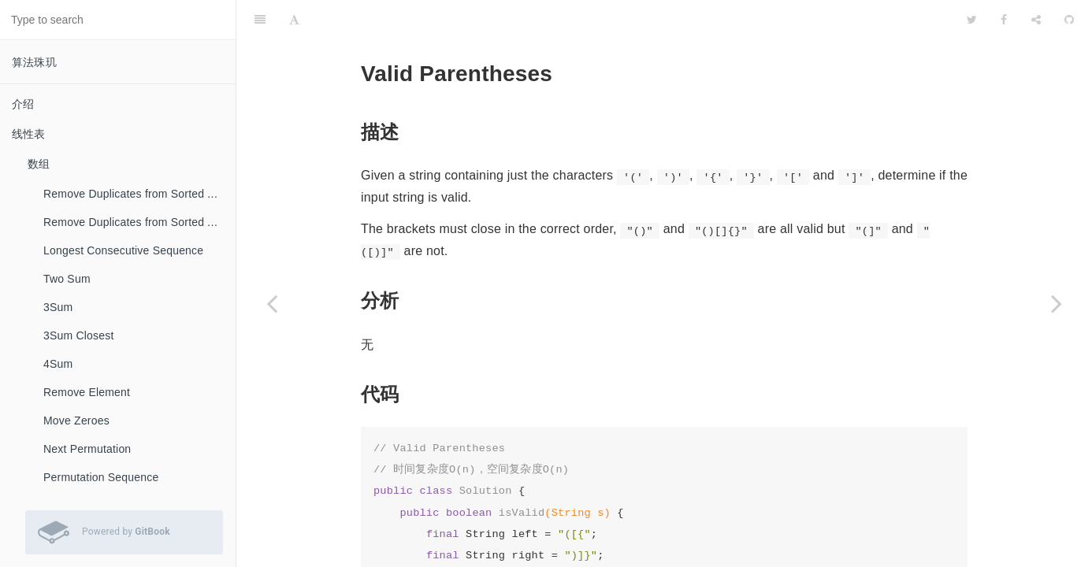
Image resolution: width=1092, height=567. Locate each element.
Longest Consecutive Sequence (123, 250)
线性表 (29, 134)
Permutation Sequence (100, 477)
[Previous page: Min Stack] (271, 303)
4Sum (57, 364)
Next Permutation (87, 449)
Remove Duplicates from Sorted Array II (139, 222)
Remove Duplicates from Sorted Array (138, 193)
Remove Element (86, 392)
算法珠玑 (34, 62)
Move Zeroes (76, 420)
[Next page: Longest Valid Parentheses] (1056, 303)
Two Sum (67, 278)
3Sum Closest (78, 335)
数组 (39, 164)
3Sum (57, 307)
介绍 (23, 104)
